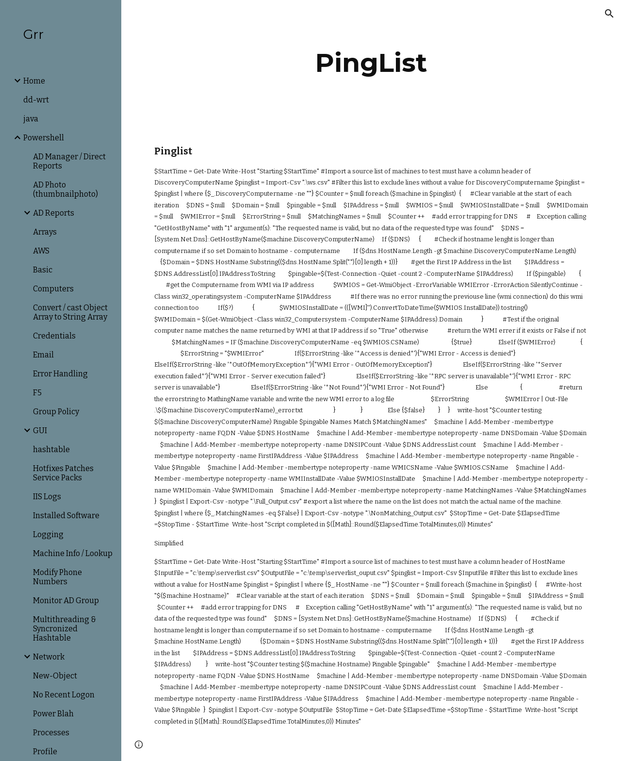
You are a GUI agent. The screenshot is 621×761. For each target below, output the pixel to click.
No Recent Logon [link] (64, 694)
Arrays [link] (45, 232)
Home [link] (34, 80)
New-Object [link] (55, 675)
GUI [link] (40, 430)
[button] (609, 13)
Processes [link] (51, 732)
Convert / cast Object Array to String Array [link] (70, 312)
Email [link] (43, 354)
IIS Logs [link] (47, 496)
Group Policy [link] (56, 411)
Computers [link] (53, 288)
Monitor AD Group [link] (66, 600)
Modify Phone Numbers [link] (57, 577)
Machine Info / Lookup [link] (73, 553)
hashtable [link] (51, 449)
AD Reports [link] (53, 213)
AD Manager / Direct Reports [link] (69, 161)
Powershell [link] (43, 137)
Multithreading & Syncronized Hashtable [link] (64, 629)
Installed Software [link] (66, 515)
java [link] (30, 118)
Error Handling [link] (60, 373)
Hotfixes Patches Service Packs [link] (63, 473)
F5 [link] (37, 392)
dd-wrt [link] (36, 99)
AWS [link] (41, 250)
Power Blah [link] (53, 713)
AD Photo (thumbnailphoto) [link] (65, 189)
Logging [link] (48, 534)
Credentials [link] (54, 335)
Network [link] (49, 656)
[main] (371, 63)
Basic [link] (42, 269)
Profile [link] (45, 751)
